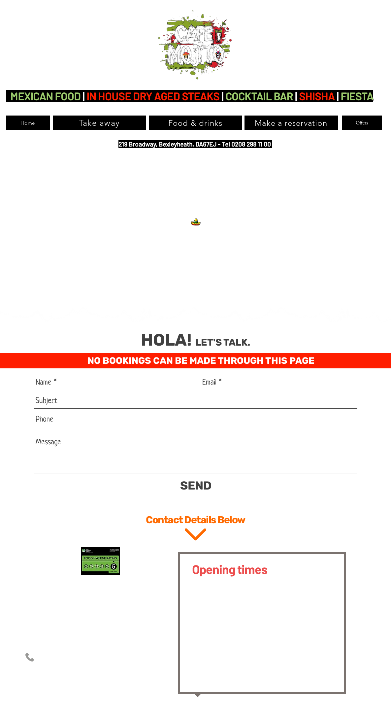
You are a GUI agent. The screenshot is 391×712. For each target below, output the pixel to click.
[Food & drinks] (195, 123)
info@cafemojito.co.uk (104, 670)
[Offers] (362, 123)
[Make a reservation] (291, 123)
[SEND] (196, 486)
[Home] (28, 123)
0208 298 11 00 (251, 144)
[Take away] (99, 123)
